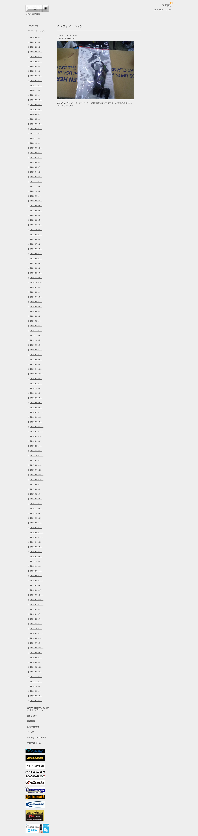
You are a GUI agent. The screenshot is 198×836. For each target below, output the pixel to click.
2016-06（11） (36, 532)
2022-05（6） (36, 206)
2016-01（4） (36, 556)
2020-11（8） (36, 278)
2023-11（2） (36, 138)
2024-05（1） (36, 119)
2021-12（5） (36, 220)
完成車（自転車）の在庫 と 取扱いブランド (38, 709)
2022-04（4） (36, 210)
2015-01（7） (36, 614)
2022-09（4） (36, 196)
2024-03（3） (36, 124)
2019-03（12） (36, 374)
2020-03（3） (36, 316)
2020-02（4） (36, 321)
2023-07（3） (36, 157)
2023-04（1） (36, 172)
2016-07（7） (36, 528)
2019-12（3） (36, 330)
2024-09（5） (36, 100)
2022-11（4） (36, 186)
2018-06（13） (36, 417)
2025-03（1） (36, 76)
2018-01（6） (36, 441)
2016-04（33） (36, 542)
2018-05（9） (36, 422)
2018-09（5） (36, 403)
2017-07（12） (36, 470)
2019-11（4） (36, 335)
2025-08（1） (36, 57)
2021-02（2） (36, 268)
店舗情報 (31, 721)
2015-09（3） (36, 576)
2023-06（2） (36, 162)
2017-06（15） (36, 475)
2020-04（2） (36, 311)
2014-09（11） (36, 633)
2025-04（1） (36, 71)
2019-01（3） (36, 383)
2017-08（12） (36, 465)
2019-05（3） (36, 364)
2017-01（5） (36, 499)
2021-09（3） (36, 234)
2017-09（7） (36, 460)
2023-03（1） (36, 177)
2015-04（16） (36, 600)
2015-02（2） (36, 609)
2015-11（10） (36, 566)
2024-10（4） (36, 95)
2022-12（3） (36, 181)
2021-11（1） (36, 225)
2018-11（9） (36, 393)
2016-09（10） (36, 518)
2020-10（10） (36, 282)
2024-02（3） (36, 129)
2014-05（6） (36, 653)
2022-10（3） (36, 191)
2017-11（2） (36, 451)
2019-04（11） (36, 369)
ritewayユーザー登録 (37, 737)
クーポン (31, 732)
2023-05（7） (36, 167)
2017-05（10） (36, 479)
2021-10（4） (36, 230)
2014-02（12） (36, 667)
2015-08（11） (36, 580)
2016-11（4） (36, 508)
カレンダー (32, 716)
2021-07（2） (36, 244)
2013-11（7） (36, 681)
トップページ (33, 26)
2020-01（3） (36, 326)
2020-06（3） (36, 302)
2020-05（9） (36, 306)
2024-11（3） (36, 90)
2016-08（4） (36, 523)
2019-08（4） (36, 350)
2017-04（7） (36, 484)
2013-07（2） (36, 701)
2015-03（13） (36, 604)
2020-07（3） (36, 297)
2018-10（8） (36, 398)
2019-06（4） (36, 359)
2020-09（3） (36, 287)
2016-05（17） (36, 537)
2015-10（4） (36, 571)
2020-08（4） (36, 292)
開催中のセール (34, 743)
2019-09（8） (36, 345)
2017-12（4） (36, 446)
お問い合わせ (33, 727)
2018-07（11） (36, 412)
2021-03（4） (36, 263)
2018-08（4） (36, 407)
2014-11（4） (36, 624)
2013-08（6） (36, 696)
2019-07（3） (36, 355)
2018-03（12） (36, 431)
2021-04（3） (36, 258)
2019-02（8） (36, 379)
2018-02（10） (36, 436)
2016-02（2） (36, 552)
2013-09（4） (36, 691)
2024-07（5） (36, 109)
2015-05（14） (36, 595)
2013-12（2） (36, 677)
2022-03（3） (36, 215)
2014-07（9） (36, 643)
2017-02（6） (36, 494)
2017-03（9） (36, 489)
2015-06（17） (36, 590)
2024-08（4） (36, 105)
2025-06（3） (36, 61)
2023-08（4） (36, 153)
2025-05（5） (36, 66)
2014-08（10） (36, 638)
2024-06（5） (36, 114)
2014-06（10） (36, 648)
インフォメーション (36, 31)
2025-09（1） (36, 52)
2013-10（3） (36, 686)
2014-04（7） (36, 657)
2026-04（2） (36, 37)
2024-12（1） (36, 85)
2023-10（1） (36, 143)
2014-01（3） (36, 672)
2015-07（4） (36, 585)
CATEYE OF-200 (66, 38)
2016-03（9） (36, 547)
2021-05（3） (36, 254)
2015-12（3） (36, 561)
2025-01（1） (36, 81)
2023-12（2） (36, 133)
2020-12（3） (36, 273)
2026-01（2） (36, 42)
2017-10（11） (36, 455)
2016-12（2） (36, 504)
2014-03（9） (36, 662)
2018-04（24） (36, 427)
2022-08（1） (36, 201)
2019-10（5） (36, 340)
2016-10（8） (36, 513)
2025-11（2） (36, 47)
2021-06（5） (36, 249)
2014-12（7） (36, 619)
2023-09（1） (36, 148)
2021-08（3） (36, 239)
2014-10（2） (36, 628)
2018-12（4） (36, 388)
